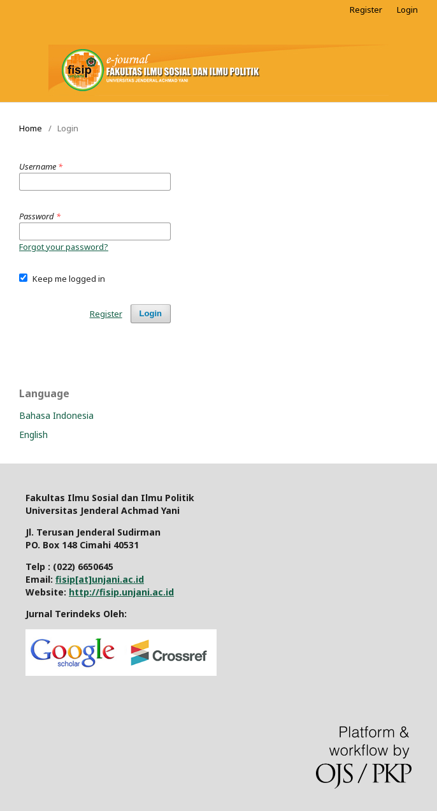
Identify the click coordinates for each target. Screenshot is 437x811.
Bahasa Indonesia (56, 415)
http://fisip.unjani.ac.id (121, 592)
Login (407, 9)
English (33, 434)
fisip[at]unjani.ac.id (99, 579)
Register (366, 9)
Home (30, 128)
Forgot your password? (63, 246)
